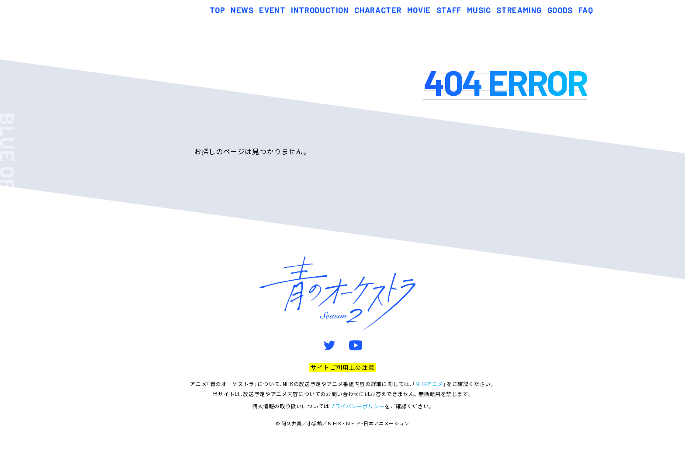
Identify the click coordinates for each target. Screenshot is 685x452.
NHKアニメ (429, 383)
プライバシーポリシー (356, 406)
